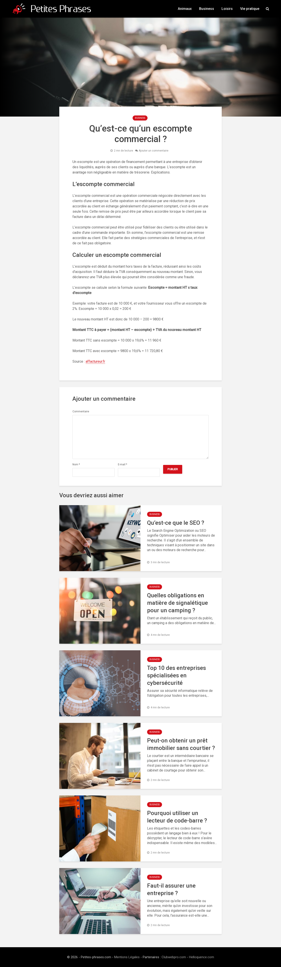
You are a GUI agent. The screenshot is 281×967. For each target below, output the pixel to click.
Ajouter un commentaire (153, 150)
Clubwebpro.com (174, 957)
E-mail (122, 464)
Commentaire (80, 411)
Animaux (185, 9)
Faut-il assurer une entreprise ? (171, 889)
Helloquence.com (201, 957)
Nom (76, 464)
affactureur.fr (95, 361)
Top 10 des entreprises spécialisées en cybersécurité (176, 675)
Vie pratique (249, 9)
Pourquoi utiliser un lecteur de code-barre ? (177, 817)
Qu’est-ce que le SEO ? (175, 522)
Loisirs (227, 9)
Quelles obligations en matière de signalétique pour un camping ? (177, 603)
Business (206, 9)
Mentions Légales (127, 957)
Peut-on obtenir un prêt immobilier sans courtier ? (181, 744)
